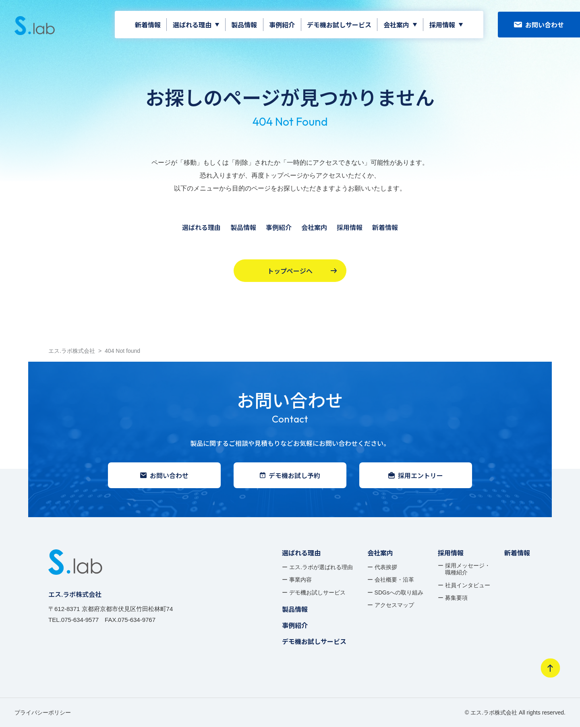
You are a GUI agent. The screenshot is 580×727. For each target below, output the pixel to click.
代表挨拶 (386, 567)
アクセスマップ (394, 605)
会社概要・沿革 (394, 579)
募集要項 (456, 597)
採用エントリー (415, 475)
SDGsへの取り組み (399, 592)
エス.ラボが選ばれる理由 (321, 567)
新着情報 (148, 24)
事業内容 (300, 579)
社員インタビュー (467, 585)
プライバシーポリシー (42, 712)
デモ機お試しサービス (339, 24)
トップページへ (302, 270)
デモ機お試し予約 (290, 475)
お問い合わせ (539, 24)
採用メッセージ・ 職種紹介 (467, 569)
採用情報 (442, 24)
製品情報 (244, 24)
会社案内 (396, 24)
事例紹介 (282, 24)
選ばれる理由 (192, 24)
